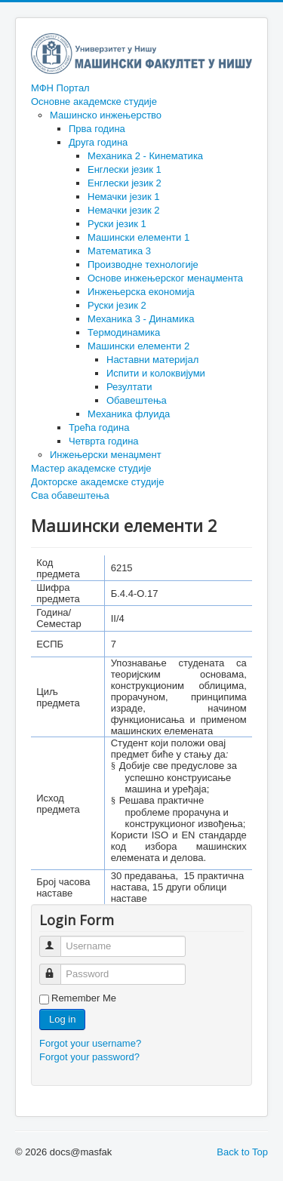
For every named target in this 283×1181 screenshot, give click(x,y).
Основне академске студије (94, 101)
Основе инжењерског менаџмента (165, 278)
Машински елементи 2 (138, 346)
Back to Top (242, 1152)
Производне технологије (143, 264)
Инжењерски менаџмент (105, 454)
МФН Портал (60, 88)
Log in (62, 1019)
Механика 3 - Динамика (141, 318)
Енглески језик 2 (124, 183)
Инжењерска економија (141, 291)
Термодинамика (124, 332)
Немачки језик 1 (123, 196)
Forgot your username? (90, 1043)
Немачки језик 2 (123, 210)
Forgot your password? (89, 1057)
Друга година (98, 142)
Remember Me (83, 998)
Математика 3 (119, 251)
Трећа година (99, 427)
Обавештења (136, 400)
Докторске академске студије (97, 481)
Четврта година (104, 441)
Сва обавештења (70, 495)
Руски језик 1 (117, 223)
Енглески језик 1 (124, 169)
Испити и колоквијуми (155, 373)
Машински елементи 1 (138, 237)
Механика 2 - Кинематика (145, 155)
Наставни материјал (152, 359)
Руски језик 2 (117, 305)
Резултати (129, 386)
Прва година (97, 128)
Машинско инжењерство (105, 115)
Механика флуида (129, 414)
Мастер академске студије (91, 468)
